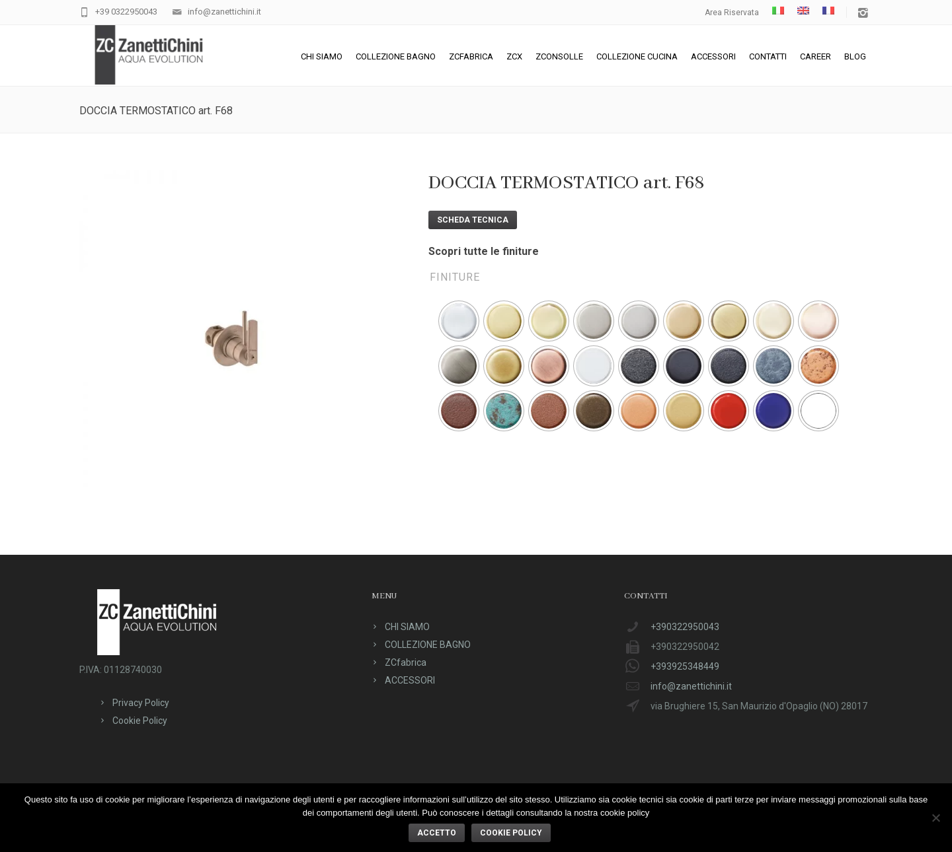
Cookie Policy (139, 720)
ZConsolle (559, 56)
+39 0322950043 (126, 12)
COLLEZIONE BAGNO (396, 56)
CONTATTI (768, 56)
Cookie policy (511, 832)
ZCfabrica (471, 56)
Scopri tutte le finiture (483, 251)
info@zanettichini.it (224, 12)
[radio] (459, 321)
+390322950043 (685, 626)
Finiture (455, 277)
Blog (855, 56)
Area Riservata (732, 12)
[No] (935, 817)
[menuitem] (778, 11)
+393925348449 (685, 666)
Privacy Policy (140, 702)
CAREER (815, 56)
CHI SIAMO (321, 56)
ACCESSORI (713, 56)
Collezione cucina (637, 56)
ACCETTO (436, 832)
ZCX (514, 56)
